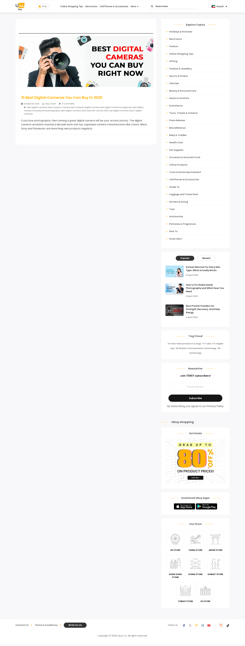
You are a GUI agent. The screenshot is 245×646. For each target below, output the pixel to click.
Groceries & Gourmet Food (184, 157)
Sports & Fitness (178, 76)
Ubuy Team (50, 103)
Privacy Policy (215, 406)
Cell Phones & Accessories (114, 6)
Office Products (178, 164)
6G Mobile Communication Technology (196, 348)
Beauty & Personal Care (182, 90)
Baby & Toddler (178, 135)
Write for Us (75, 625)
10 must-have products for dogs (184, 343)
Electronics (91, 6)
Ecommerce (176, 105)
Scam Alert (175, 238)
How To (173, 231)
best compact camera (59, 107)
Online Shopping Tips (71, 6)
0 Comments (67, 103)
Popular (185, 258)
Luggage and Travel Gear (183, 194)
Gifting (173, 61)
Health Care (176, 142)
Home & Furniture (179, 98)
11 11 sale (206, 343)
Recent (206, 258)
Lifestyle (174, 83)
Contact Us (22, 625)
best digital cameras (37, 107)
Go (152, 6)
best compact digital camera (84, 107)
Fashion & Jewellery (180, 68)
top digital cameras (119, 110)
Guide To (174, 187)
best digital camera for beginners (116, 107)
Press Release (177, 120)
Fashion (173, 46)
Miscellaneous (177, 127)
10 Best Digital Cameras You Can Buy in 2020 (61, 97)
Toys (172, 209)
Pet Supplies (176, 150)
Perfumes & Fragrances (182, 224)
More (133, 6)
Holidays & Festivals (180, 31)
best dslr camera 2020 (98, 110)
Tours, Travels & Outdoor (183, 113)
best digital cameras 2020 (73, 110)
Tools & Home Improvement (185, 172)
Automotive (176, 216)
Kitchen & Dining (178, 201)
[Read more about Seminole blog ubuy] (20, 6)
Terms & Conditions (46, 625)
